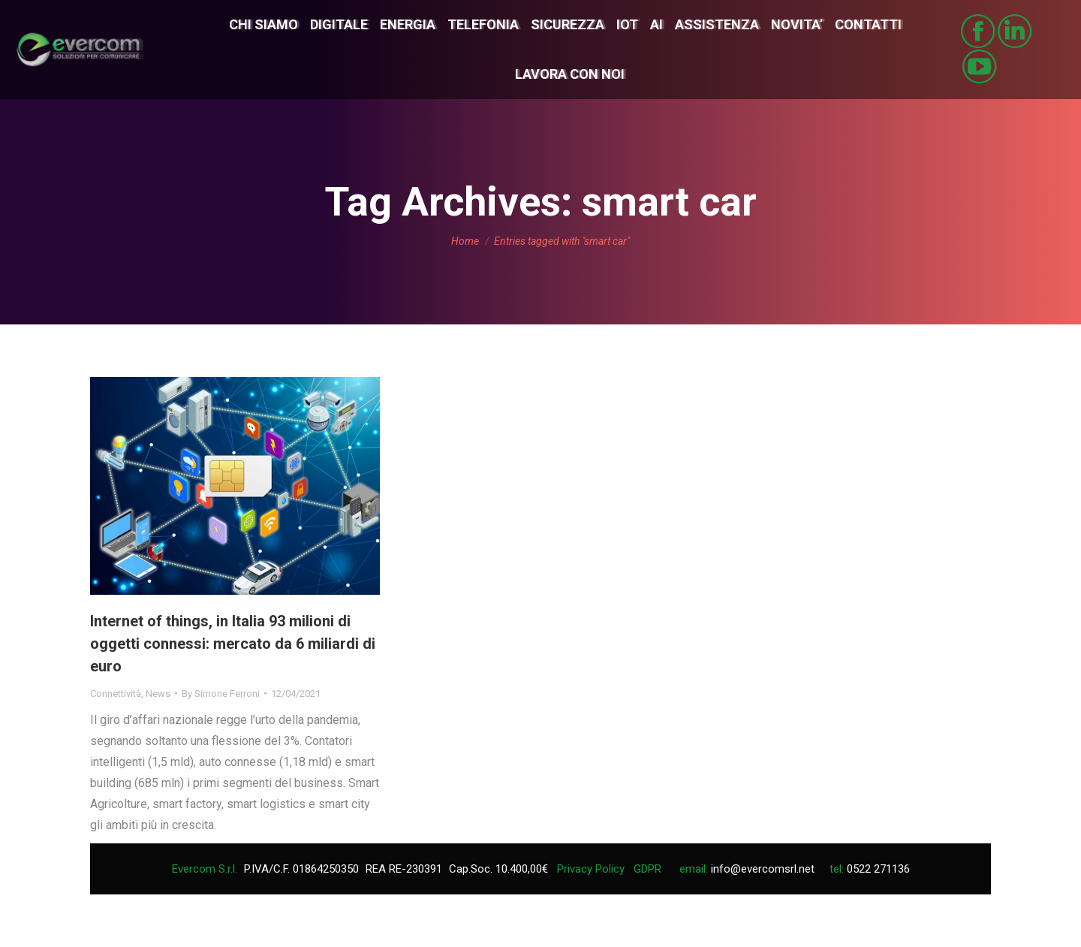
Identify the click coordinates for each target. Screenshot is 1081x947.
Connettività (115, 693)
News (158, 693)
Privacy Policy (591, 869)
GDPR (647, 869)
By (221, 693)
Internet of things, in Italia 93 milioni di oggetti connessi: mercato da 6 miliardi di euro (232, 643)
